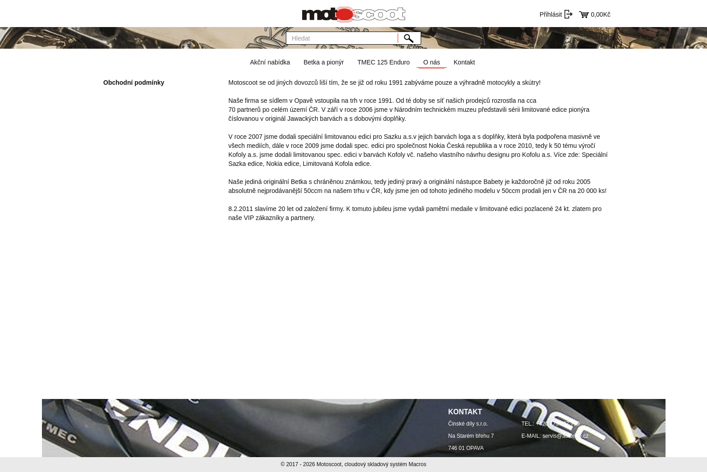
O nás (431, 62)
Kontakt (464, 62)
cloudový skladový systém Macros (385, 464)
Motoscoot (329, 464)
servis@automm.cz (565, 436)
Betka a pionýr (323, 62)
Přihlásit (551, 14)
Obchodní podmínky (133, 82)
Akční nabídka (270, 62)
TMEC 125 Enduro (384, 62)
